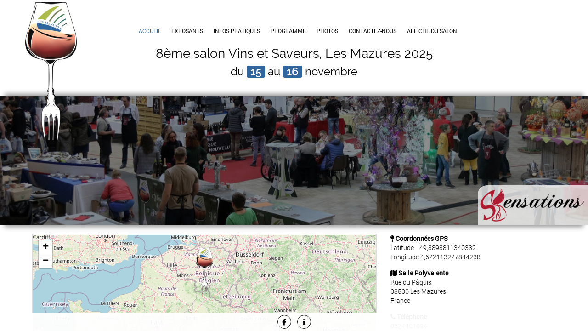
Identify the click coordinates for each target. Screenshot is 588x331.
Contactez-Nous (372, 30)
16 (293, 72)
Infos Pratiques (237, 30)
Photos (327, 30)
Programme (288, 30)
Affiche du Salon (432, 30)
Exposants (187, 30)
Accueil (150, 30)
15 (255, 72)
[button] (204, 271)
